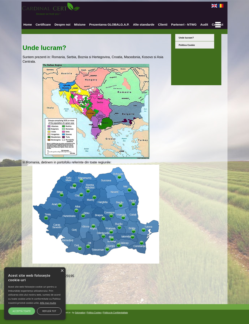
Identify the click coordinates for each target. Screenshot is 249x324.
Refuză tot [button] (49, 311)
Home (27, 24)
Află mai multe (48, 302)
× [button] (62, 270)
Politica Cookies (94, 313)
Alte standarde (143, 24)
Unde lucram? (186, 37)
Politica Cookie (187, 45)
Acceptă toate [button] (22, 311)
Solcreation (80, 313)
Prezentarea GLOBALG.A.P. (109, 24)
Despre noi (62, 24)
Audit (204, 24)
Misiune (79, 24)
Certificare (43, 24)
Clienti (162, 24)
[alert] (35, 293)
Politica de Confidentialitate (115, 313)
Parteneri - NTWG (184, 24)
